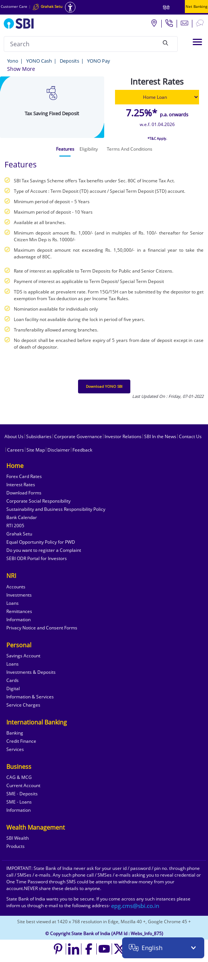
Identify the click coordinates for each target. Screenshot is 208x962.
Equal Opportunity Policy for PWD (40, 542)
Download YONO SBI (104, 386)
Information (18, 619)
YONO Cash (39, 60)
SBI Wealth (17, 838)
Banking (14, 733)
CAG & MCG (19, 777)
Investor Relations (123, 436)
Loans (12, 603)
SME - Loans (19, 802)
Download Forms (23, 493)
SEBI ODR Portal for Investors (36, 558)
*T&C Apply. (157, 138)
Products (15, 846)
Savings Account (23, 656)
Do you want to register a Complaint (43, 550)
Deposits (69, 60)
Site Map (36, 450)
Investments (19, 595)
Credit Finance (21, 741)
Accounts (15, 587)
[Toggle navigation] (197, 42)
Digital (13, 688)
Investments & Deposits (31, 672)
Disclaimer (58, 450)
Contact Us (190, 436)
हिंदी (166, 7)
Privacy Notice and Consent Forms (41, 628)
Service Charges (23, 705)
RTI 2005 (15, 525)
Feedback (82, 450)
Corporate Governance (78, 436)
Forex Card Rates (24, 476)
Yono (12, 60)
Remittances (19, 611)
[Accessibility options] (70, 7)
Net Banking (196, 6)
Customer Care (14, 6)
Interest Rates (20, 484)
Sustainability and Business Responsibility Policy (55, 509)
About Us (14, 436)
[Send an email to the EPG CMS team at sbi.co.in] (135, 905)
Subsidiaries (39, 436)
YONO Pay (98, 60)
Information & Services (30, 697)
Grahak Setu (19, 534)
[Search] (165, 43)
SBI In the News (160, 436)
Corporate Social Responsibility (38, 501)
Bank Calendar (21, 517)
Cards (12, 680)
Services (15, 749)
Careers (15, 450)
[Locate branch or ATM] (153, 23)
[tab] (65, 149)
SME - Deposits (22, 793)
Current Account (23, 785)
